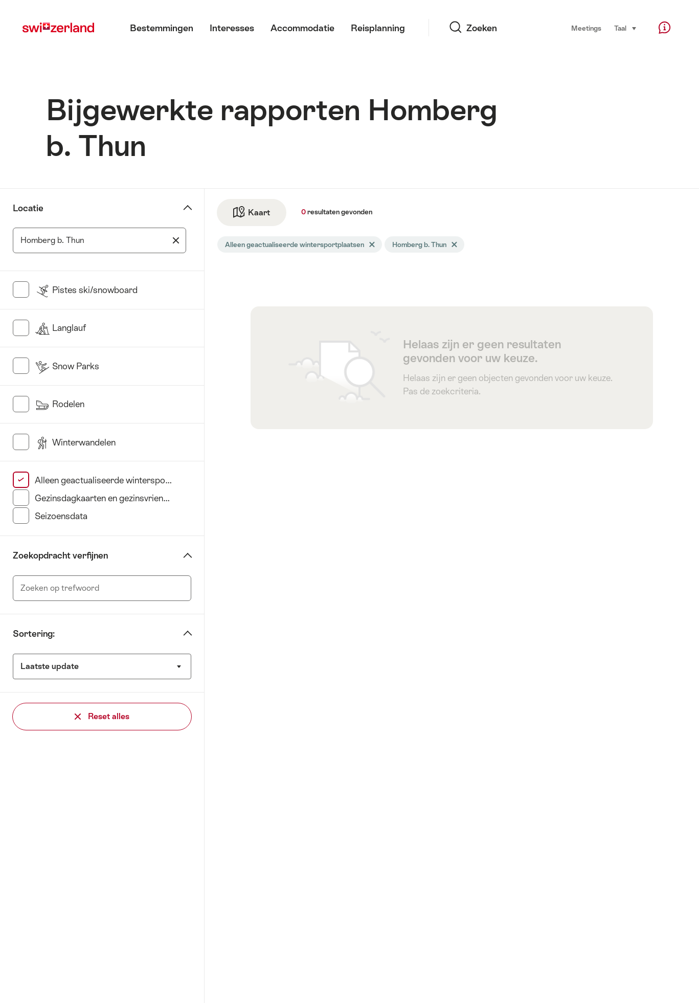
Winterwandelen (75, 442)
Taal (625, 27)
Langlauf (60, 328)
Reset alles (102, 716)
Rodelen (59, 404)
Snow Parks (67, 366)
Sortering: (34, 634)
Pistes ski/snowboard (86, 290)
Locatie (28, 208)
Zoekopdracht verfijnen (60, 555)
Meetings (586, 28)
